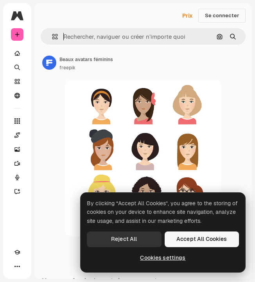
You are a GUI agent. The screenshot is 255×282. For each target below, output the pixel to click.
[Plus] (17, 266)
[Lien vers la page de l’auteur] (49, 63)
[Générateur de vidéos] (17, 163)
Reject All (124, 238)
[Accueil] (17, 53)
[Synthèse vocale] (17, 177)
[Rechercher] (17, 67)
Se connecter (222, 15)
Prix (187, 15)
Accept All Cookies (201, 238)
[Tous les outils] (17, 121)
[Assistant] (17, 191)
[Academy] (17, 252)
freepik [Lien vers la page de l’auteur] (67, 68)
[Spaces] (17, 135)
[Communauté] (17, 95)
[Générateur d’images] (17, 149)
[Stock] (17, 81)
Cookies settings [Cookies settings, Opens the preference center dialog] (162, 257)
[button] (52, 37)
